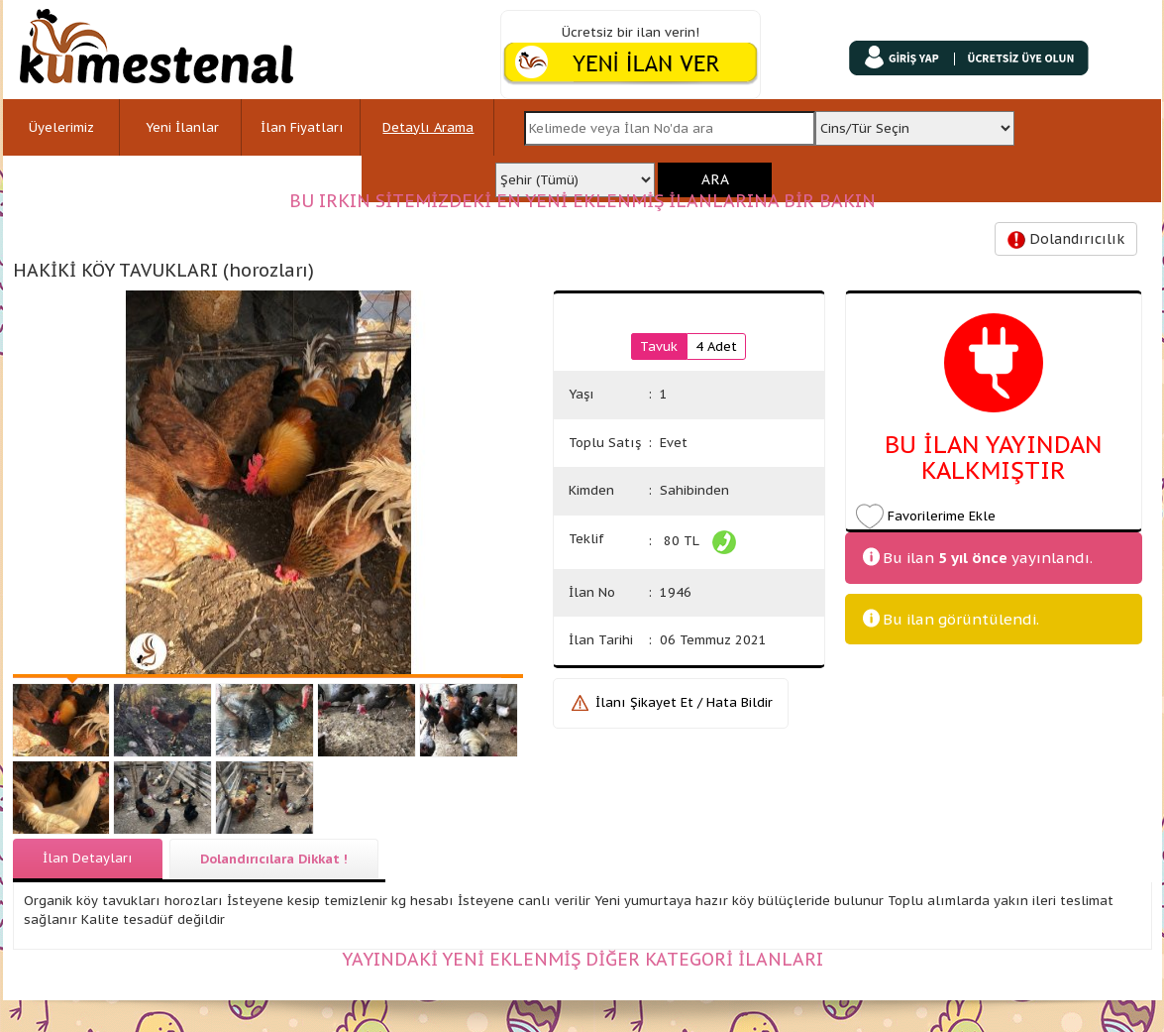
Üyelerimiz (61, 127)
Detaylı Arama (428, 127)
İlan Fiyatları (302, 127)
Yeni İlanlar (182, 127)
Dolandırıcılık (1065, 239)
